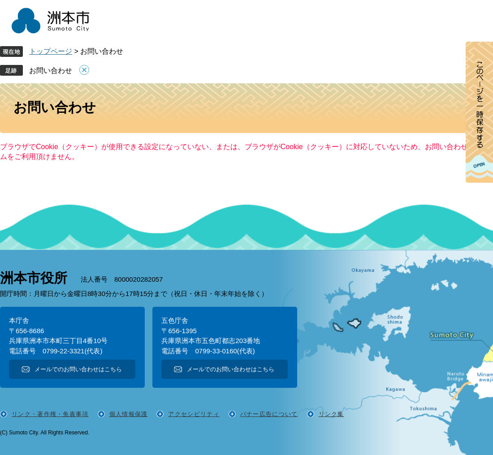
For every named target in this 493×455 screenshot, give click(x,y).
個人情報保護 (128, 414)
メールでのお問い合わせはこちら (78, 369)
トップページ (50, 51)
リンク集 (331, 414)
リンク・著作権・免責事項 (50, 414)
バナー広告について (269, 414)
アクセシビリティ (193, 414)
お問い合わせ (50, 70)
